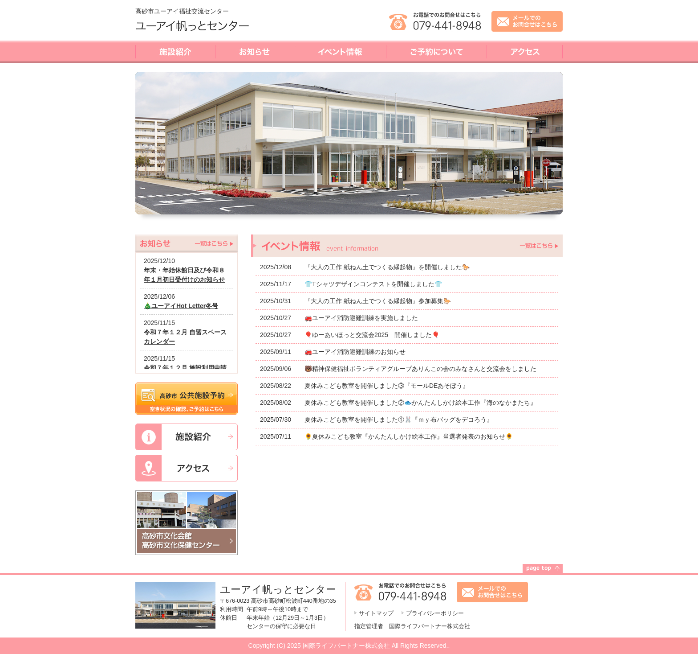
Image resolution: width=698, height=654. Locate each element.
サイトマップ (376, 613)
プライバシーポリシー (435, 613)
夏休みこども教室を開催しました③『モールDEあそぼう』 (386, 385)
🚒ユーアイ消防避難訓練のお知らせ (355, 351)
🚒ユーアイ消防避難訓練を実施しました (361, 317)
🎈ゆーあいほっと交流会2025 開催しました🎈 (371, 334)
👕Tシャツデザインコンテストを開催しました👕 (373, 284)
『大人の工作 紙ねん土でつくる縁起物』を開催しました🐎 (387, 267)
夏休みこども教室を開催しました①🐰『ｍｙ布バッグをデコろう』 (398, 419)
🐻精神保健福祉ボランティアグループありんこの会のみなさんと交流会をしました (420, 368)
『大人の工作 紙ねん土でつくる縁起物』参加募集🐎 (377, 300)
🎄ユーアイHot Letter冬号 (181, 305)
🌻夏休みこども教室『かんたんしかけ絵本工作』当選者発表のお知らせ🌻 (408, 436)
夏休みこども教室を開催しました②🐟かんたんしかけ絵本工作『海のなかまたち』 (420, 402)
